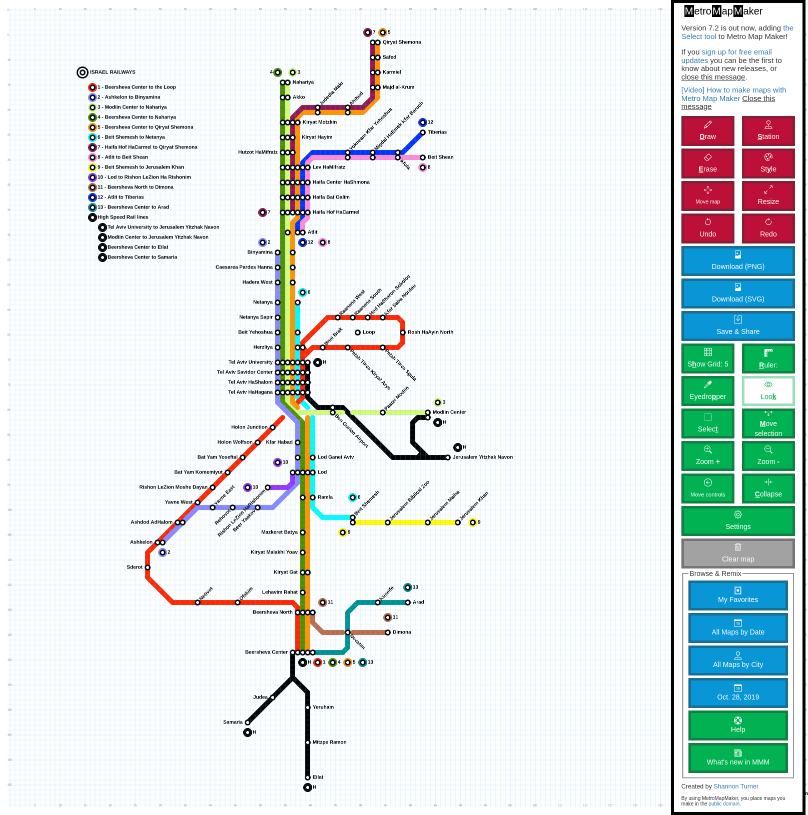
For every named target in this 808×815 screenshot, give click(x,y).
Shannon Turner (735, 786)
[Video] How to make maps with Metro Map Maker (733, 94)
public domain (723, 803)
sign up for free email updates (726, 56)
